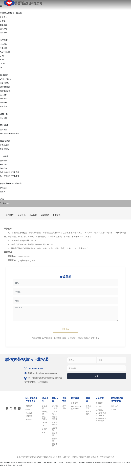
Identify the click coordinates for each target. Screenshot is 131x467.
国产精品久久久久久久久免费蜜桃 (59, 463)
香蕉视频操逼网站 (114, 463)
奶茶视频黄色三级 (14, 463)
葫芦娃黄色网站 (40, 463)
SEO (112, 457)
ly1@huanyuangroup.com (28, 260)
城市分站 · (67, 457)
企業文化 (21, 215)
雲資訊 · (59, 457)
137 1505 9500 (33, 368)
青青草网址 (8, 465)
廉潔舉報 (57, 215)
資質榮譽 (45, 215)
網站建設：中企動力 (99, 457)
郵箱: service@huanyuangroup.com (40, 373)
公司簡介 (10, 215)
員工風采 (33, 215)
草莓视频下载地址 (100, 463)
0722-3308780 (23, 256)
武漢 (108, 457)
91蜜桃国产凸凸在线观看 (82, 463)
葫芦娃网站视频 (27, 463)
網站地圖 (3, 463)
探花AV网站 (17, 465)
